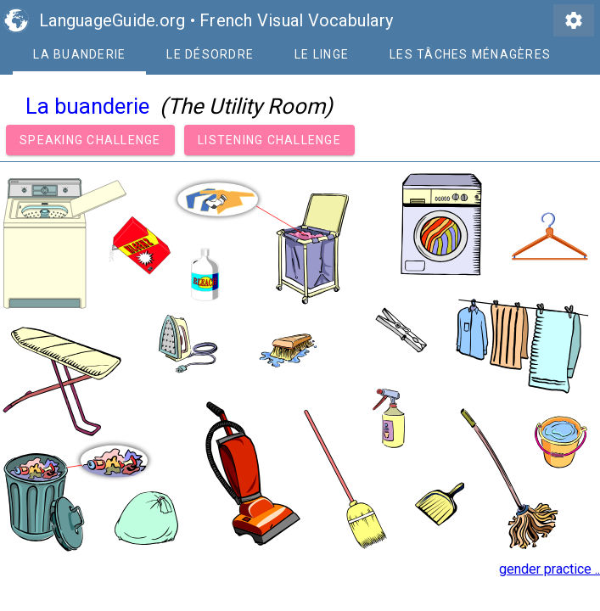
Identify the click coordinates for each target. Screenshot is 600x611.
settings (574, 20)
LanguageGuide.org (112, 20)
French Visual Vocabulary (296, 20)
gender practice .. (549, 569)
